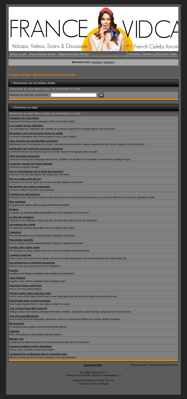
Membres (148, 54)
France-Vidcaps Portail (42, 54)
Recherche (162, 54)
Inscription (109, 62)
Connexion (96, 62)
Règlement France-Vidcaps (73, 54)
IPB (87, 372)
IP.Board (90, 380)
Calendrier (134, 54)
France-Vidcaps (20, 74)
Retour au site (18, 54)
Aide (174, 54)
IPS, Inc (109, 380)
